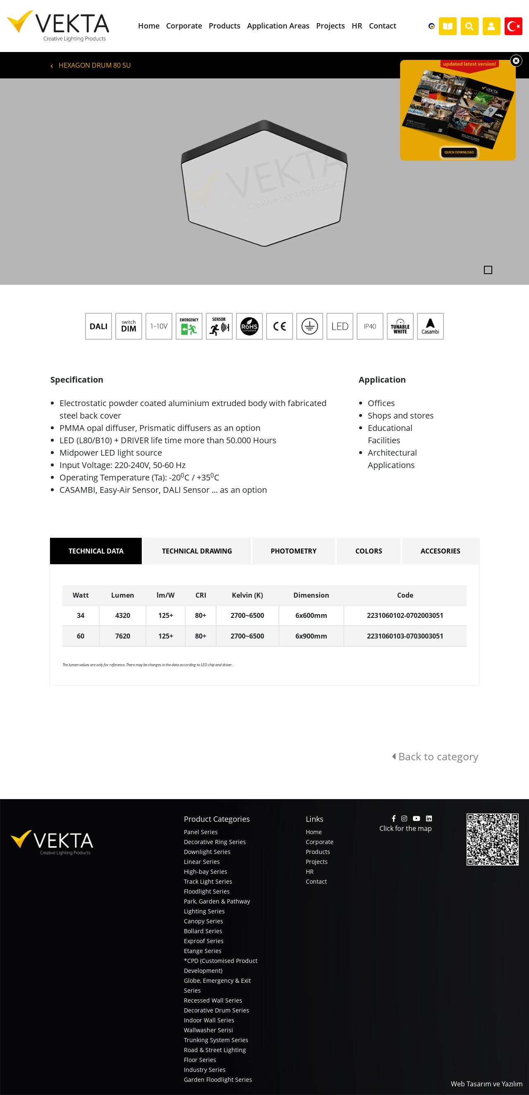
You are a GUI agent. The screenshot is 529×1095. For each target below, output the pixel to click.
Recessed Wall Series (213, 1000)
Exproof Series (204, 941)
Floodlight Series (207, 891)
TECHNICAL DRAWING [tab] (197, 551)
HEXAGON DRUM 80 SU (90, 65)
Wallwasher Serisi (208, 1030)
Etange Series (203, 951)
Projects (317, 862)
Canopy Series (203, 921)
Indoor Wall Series (209, 1020)
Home (314, 832)
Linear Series (202, 862)
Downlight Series (207, 852)
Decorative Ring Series (215, 842)
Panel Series (201, 832)
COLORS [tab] (368, 551)
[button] (39, 181)
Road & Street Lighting (215, 1050)
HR (310, 871)
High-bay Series (205, 871)
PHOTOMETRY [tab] (294, 551)
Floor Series (200, 1060)
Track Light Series (208, 881)
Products (318, 852)
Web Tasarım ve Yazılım (487, 1083)
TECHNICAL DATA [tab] (96, 551)
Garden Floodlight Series (218, 1079)
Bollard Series (203, 931)
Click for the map (405, 828)
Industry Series (205, 1070)
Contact (316, 881)
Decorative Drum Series (216, 1010)
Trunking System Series (216, 1040)
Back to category (435, 756)
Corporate (320, 842)
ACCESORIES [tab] (440, 551)
